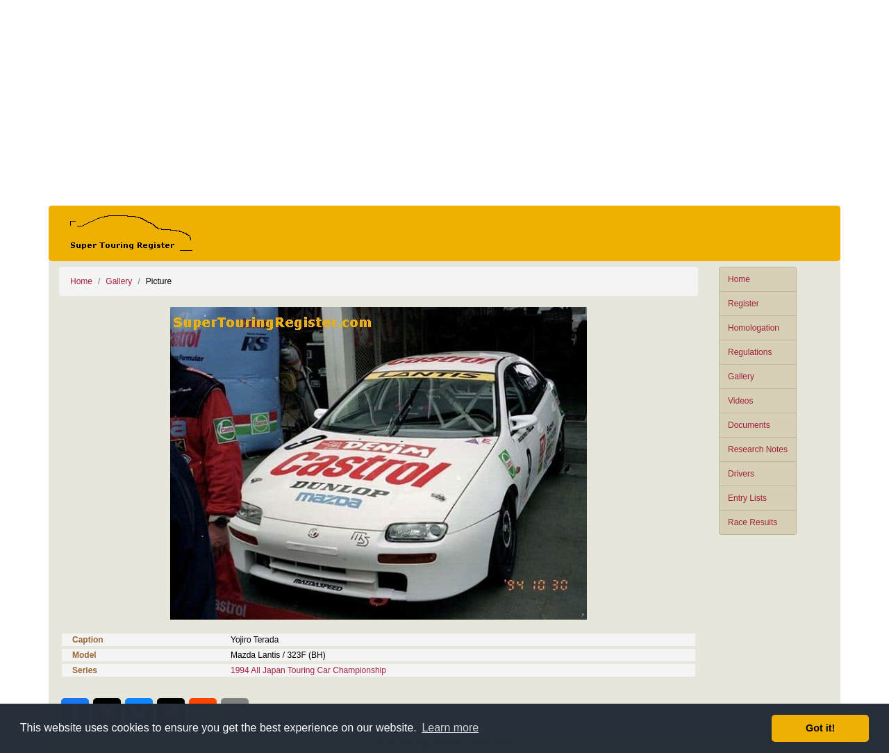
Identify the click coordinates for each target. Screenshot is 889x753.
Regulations (750, 352)
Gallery (741, 376)
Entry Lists (747, 498)
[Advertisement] (444, 103)
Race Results (752, 522)
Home (739, 279)
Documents (749, 425)
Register (743, 303)
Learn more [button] (450, 728)
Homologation (753, 328)
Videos (740, 401)
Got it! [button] (820, 728)
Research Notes (758, 449)
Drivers (741, 474)
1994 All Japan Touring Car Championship (308, 670)
